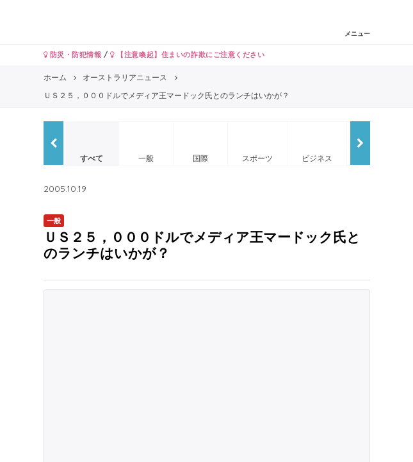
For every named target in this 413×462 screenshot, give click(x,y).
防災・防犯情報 (73, 54)
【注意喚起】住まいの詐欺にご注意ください (187, 54)
